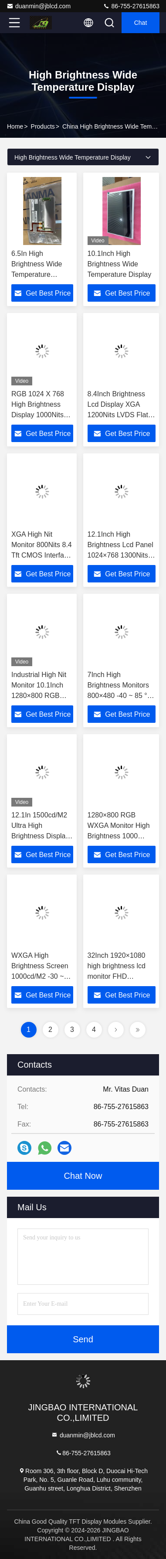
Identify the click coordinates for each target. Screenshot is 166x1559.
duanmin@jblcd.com (39, 6)
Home (15, 126)
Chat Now (83, 1176)
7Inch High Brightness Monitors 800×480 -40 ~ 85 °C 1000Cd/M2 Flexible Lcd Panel (120, 695)
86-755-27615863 (131, 6)
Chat (140, 22)
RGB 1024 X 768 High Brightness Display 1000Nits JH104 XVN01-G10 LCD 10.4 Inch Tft (41, 414)
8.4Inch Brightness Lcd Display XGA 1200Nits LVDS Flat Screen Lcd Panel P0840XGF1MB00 (118, 414)
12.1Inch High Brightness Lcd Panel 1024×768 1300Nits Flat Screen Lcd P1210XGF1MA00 (120, 555)
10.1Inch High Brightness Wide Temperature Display (120, 264)
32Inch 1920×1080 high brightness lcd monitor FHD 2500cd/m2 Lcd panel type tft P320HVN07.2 (121, 976)
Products (43, 126)
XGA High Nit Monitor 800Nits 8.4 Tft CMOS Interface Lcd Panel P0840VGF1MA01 (41, 555)
